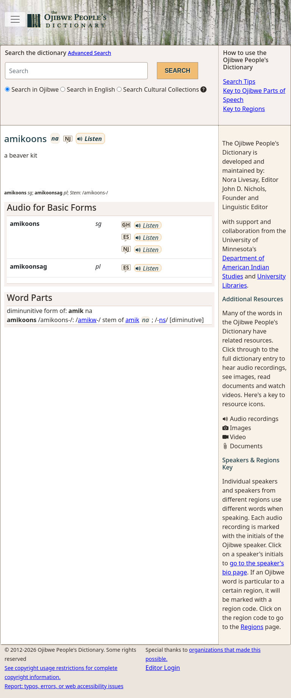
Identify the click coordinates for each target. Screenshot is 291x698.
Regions (252, 627)
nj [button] (68, 139)
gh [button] (126, 225)
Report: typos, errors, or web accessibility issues (64, 686)
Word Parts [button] (29, 298)
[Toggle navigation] (15, 19)
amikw (87, 320)
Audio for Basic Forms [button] (51, 207)
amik (132, 320)
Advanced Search (89, 52)
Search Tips (239, 81)
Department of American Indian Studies (245, 267)
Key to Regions (244, 109)
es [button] (126, 237)
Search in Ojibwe (32, 89)
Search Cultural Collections (158, 89)
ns (162, 320)
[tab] (109, 207)
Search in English (87, 89)
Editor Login (163, 668)
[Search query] (76, 70)
